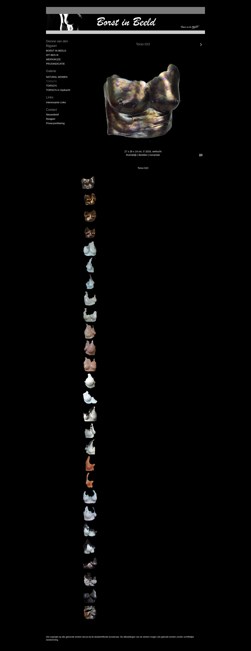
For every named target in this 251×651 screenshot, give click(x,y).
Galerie (51, 71)
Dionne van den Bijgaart (57, 44)
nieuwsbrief (52, 114)
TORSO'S (51, 81)
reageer (50, 119)
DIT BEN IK (52, 55)
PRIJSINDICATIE (55, 63)
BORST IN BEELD (56, 50)
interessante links (56, 102)
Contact (51, 109)
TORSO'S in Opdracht (58, 90)
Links (49, 97)
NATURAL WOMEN (56, 77)
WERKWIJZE (53, 59)
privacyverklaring (55, 123)
